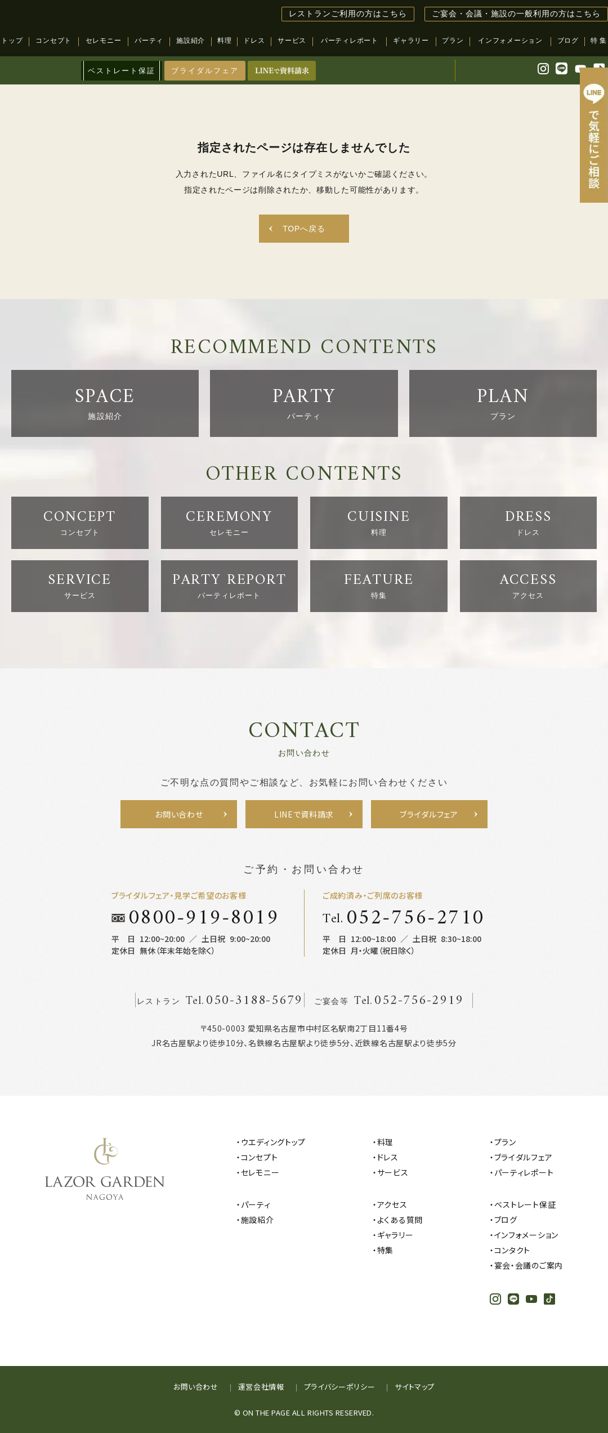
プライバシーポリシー (339, 1386)
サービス (393, 1172)
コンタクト (512, 1250)
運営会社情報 (261, 1386)
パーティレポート (524, 1172)
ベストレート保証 (525, 1204)
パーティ (256, 1204)
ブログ (505, 1219)
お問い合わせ (195, 1386)
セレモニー (260, 1172)
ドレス (388, 1157)
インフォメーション (526, 1234)
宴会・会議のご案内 (528, 1265)
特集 (385, 1250)
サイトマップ (415, 1386)
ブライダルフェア (205, 70)
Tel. (404, 918)
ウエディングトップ (273, 1142)
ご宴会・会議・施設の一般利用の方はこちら (516, 14)
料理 (385, 1142)
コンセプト (259, 1157)
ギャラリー (395, 1234)
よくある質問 (400, 1219)
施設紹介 (257, 1219)
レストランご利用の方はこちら (348, 14)
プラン (505, 1142)
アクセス (392, 1204)
